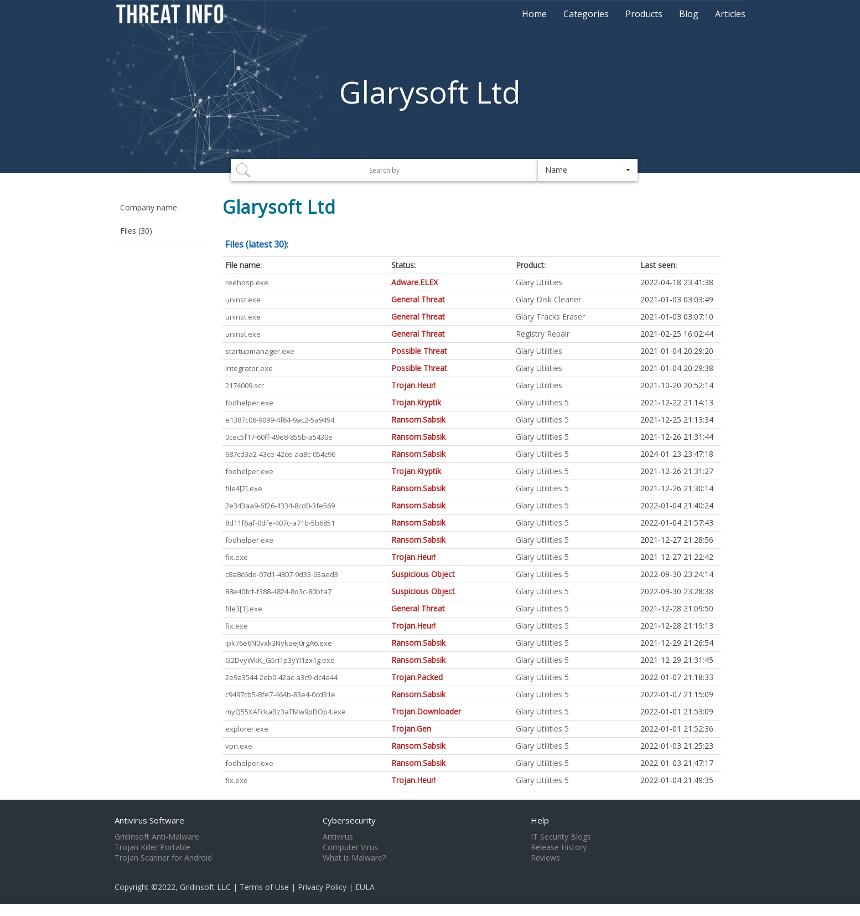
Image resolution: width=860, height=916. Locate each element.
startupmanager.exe (259, 351)
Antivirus (338, 837)
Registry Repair (542, 333)
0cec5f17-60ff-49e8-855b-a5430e (279, 437)
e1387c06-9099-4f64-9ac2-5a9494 (279, 420)
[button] (588, 170)
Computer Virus (350, 847)
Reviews (545, 858)
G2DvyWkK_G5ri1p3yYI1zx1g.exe (280, 660)
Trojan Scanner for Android (163, 858)
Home (534, 14)
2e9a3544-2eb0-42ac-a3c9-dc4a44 (281, 677)
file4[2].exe (243, 488)
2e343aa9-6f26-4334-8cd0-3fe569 (280, 506)
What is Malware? (354, 858)
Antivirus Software (149, 820)
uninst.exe (243, 300)
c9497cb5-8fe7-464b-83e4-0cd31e (280, 694)
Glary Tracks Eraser (550, 316)
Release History (559, 847)
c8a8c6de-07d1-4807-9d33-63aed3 (281, 574)
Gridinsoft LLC (205, 887)
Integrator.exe (249, 368)
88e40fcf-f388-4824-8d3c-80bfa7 (278, 591)
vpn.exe (238, 746)
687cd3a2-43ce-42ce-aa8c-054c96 (280, 454)
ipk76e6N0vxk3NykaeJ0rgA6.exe (278, 643)
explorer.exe (246, 729)
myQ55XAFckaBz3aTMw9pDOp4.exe (285, 712)
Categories (586, 14)
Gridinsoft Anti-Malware (157, 837)
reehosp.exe (246, 282)
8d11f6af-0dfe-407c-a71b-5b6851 (280, 523)
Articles (730, 14)
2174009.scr (244, 385)
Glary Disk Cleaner (548, 299)
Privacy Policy (322, 887)
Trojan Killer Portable (152, 847)
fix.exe (236, 557)
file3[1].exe (243, 609)
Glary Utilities (539, 282)
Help (540, 820)
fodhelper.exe (249, 403)
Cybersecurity (349, 820)
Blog (688, 14)
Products (643, 14)
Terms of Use (264, 887)
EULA (365, 887)
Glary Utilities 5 (542, 402)
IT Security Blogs (561, 837)
